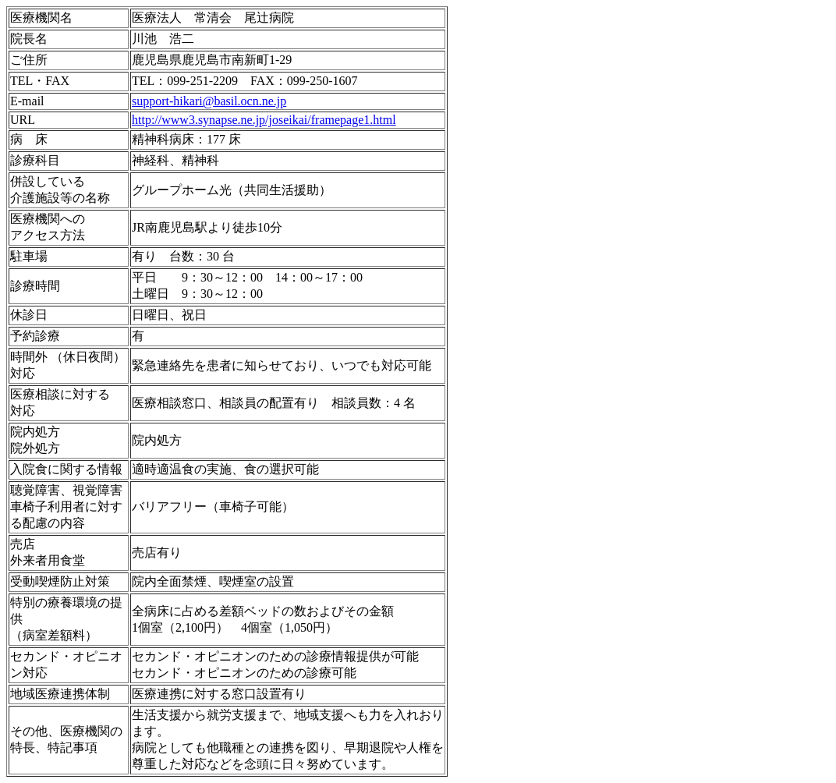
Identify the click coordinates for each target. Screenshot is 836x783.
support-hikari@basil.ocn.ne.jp (209, 101)
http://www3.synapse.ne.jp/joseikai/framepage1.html (264, 119)
